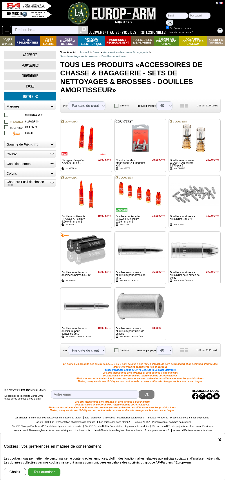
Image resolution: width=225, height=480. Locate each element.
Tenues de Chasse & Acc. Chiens (166, 41)
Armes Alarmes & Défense (67, 41)
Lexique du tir (83, 430)
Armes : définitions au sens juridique (192, 430)
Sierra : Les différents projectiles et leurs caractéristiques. (183, 426)
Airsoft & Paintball (216, 41)
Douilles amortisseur (115, 56)
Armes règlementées (27, 41)
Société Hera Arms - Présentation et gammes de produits (178, 417)
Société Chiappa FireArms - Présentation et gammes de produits (46, 426)
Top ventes (30, 96)
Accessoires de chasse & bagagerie (125, 52)
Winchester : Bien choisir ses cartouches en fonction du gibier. (48, 417)
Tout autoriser (44, 472)
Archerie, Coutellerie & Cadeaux (193, 41)
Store (96, 52)
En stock (124, 105)
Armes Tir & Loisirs (48, 41)
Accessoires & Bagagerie (142, 41)
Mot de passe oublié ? (202, 32)
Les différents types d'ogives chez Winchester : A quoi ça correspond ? (131, 430)
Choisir (14, 472)
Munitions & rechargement (118, 41)
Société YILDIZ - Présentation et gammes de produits (162, 422)
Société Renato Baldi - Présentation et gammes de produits (117, 426)
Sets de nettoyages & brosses (79, 56)
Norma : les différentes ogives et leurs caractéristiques (43, 430)
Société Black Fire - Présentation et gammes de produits (65, 422)
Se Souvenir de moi (201, 28)
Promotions (30, 75)
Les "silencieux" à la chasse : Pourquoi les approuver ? (114, 417)
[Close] (220, 439)
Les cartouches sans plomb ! (114, 422)
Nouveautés (30, 65)
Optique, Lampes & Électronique (91, 41)
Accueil (84, 52)
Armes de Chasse (7, 41)
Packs (30, 86)
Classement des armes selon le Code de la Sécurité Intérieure (140, 370)
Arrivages (30, 55)
